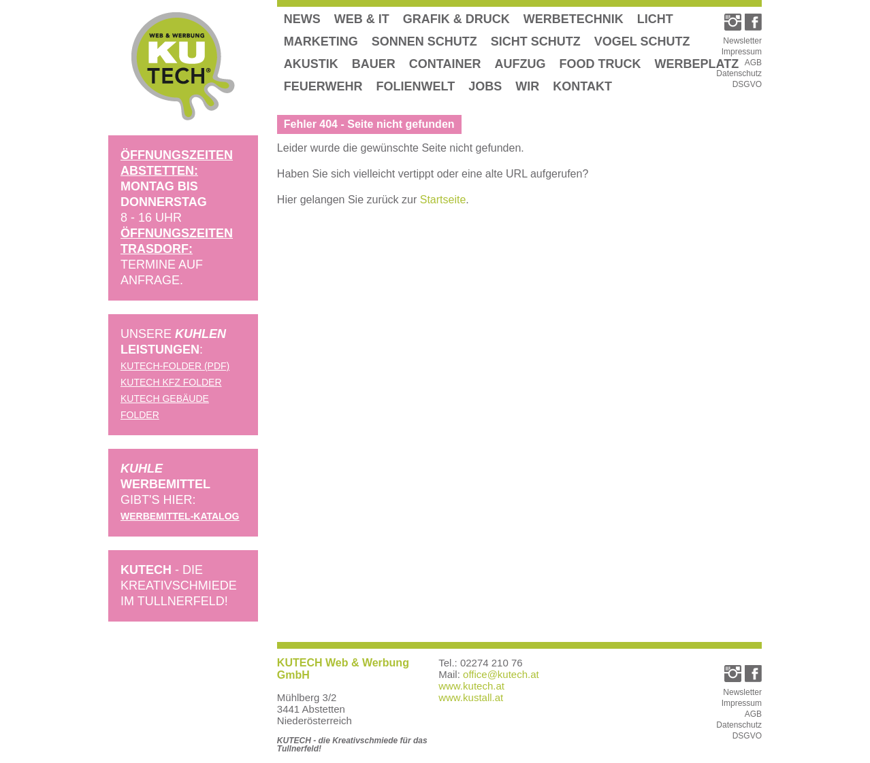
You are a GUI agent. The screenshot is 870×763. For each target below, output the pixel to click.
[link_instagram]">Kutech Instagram (732, 22)
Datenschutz (739, 73)
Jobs (485, 86)
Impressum (742, 51)
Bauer (374, 64)
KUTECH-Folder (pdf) (174, 365)
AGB (753, 62)
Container (445, 64)
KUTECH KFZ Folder (171, 382)
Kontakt (582, 86)
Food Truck (600, 64)
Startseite (443, 199)
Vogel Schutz (642, 41)
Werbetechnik (573, 19)
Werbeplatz (697, 64)
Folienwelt (415, 86)
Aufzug (520, 64)
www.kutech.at (471, 686)
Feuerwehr (323, 86)
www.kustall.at (470, 697)
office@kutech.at (501, 674)
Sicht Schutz (536, 41)
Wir (527, 86)
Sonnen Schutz (424, 41)
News (302, 19)
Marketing (321, 41)
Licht (655, 19)
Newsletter (742, 41)
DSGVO (747, 84)
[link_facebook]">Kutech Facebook (753, 22)
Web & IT (361, 19)
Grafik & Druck (456, 19)
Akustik (311, 64)
